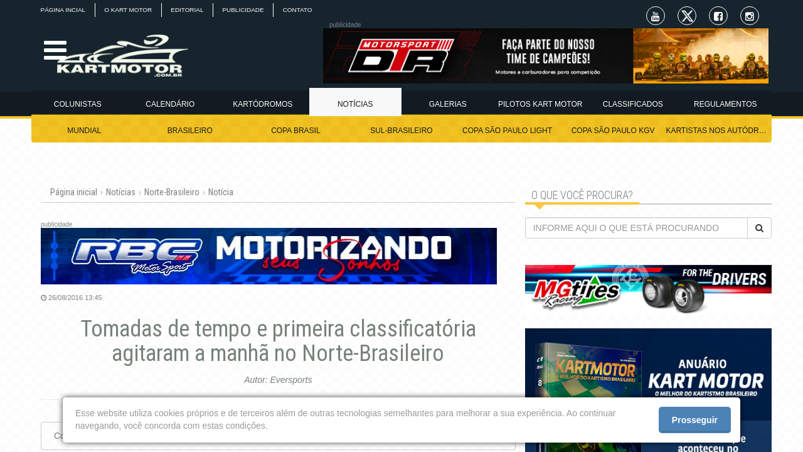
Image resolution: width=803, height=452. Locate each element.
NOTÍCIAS (355, 104)
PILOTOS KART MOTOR (540, 104)
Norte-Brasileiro (171, 192)
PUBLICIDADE (247, 9)
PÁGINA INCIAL (63, 9)
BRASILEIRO (190, 130)
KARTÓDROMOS (262, 104)
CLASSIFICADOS (633, 104)
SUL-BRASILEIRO (401, 130)
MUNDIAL (84, 130)
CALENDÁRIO (170, 104)
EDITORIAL (189, 9)
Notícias (121, 192)
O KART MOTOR (129, 9)
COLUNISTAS (78, 104)
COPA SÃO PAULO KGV (613, 130)
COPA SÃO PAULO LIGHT (507, 130)
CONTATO (301, 9)
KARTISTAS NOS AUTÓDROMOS (719, 130)
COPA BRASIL (295, 130)
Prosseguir (695, 420)
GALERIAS (448, 104)
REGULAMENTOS (725, 104)
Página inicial (73, 192)
